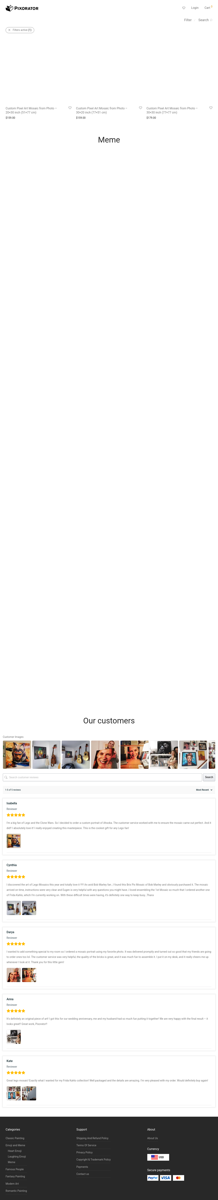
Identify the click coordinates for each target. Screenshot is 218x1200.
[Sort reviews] (204, 790)
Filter (188, 20)
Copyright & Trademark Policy (93, 1159)
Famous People (15, 1169)
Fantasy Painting (15, 1176)
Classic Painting (15, 1138)
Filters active (22, 29)
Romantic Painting (16, 1190)
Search (209, 777)
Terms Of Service (86, 1145)
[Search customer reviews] (102, 777)
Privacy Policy (84, 1152)
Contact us (82, 1173)
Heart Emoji (15, 1150)
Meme (11, 1162)
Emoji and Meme (15, 1145)
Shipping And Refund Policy (92, 1138)
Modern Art (12, 1183)
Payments (82, 1166)
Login (195, 8)
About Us (152, 1138)
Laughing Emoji (17, 1156)
